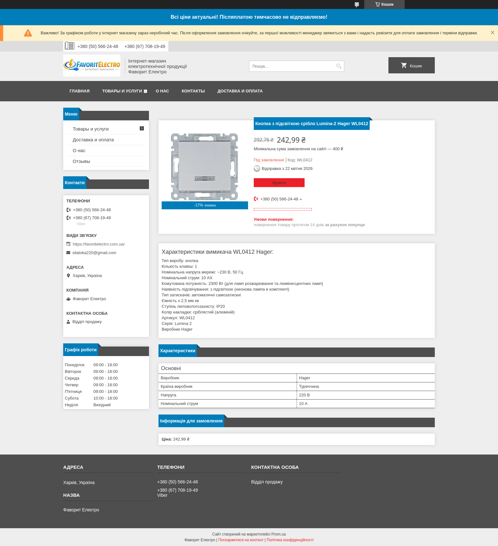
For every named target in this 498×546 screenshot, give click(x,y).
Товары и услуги (122, 91)
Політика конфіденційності (290, 540)
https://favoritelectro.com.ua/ (98, 244)
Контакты (193, 91)
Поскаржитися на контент (240, 540)
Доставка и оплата (240, 91)
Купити (279, 182)
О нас (162, 91)
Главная (80, 91)
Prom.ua (279, 534)
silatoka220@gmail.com (94, 252)
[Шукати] (338, 66)
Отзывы (81, 161)
